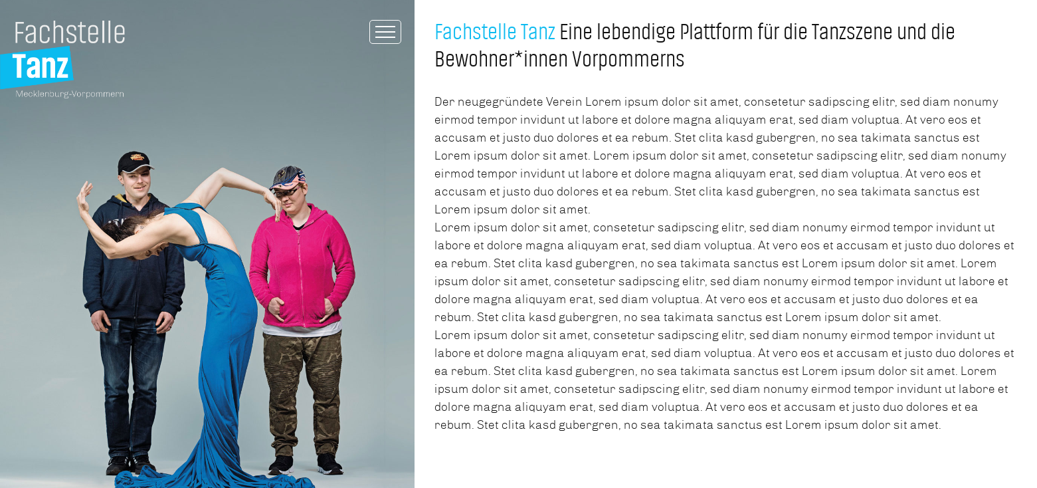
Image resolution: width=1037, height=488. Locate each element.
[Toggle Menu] (385, 32)
